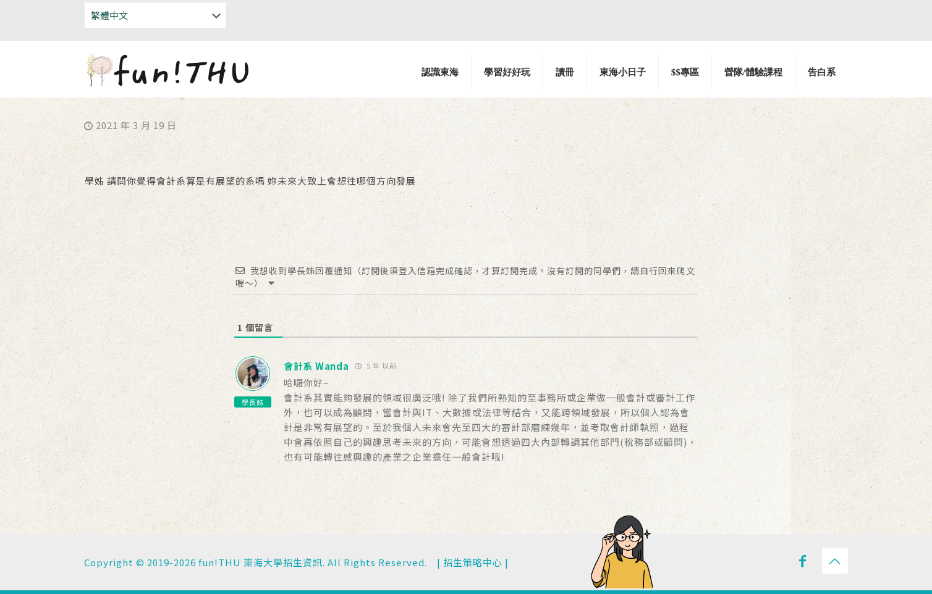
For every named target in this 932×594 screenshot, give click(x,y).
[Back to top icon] (835, 561)
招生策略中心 (472, 562)
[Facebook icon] (803, 560)
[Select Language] (155, 15)
